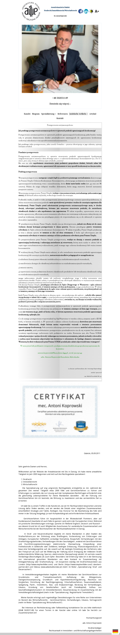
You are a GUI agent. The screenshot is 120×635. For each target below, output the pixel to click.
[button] (115, 631)
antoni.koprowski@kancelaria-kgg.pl (53, 353)
